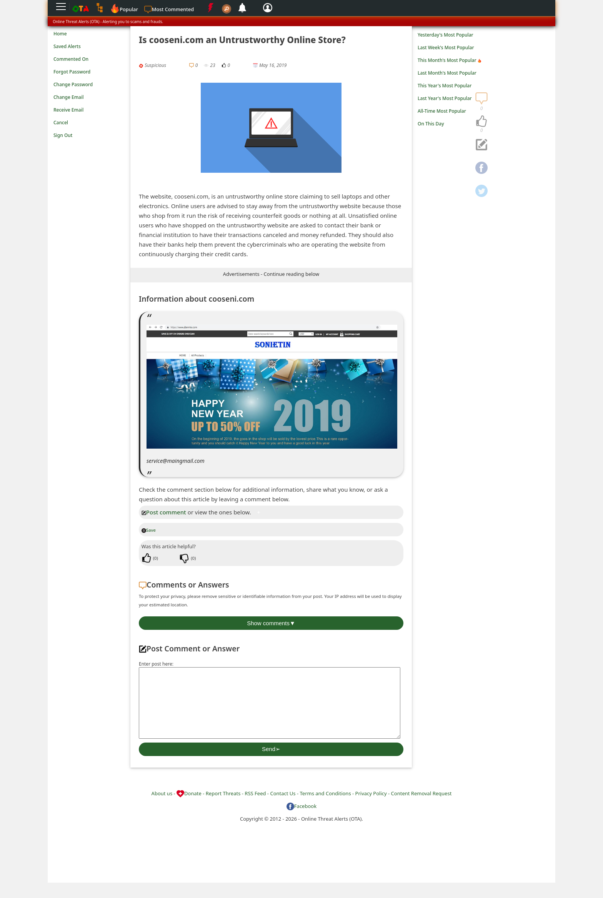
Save (149, 530)
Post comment (164, 512)
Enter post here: (156, 664)
